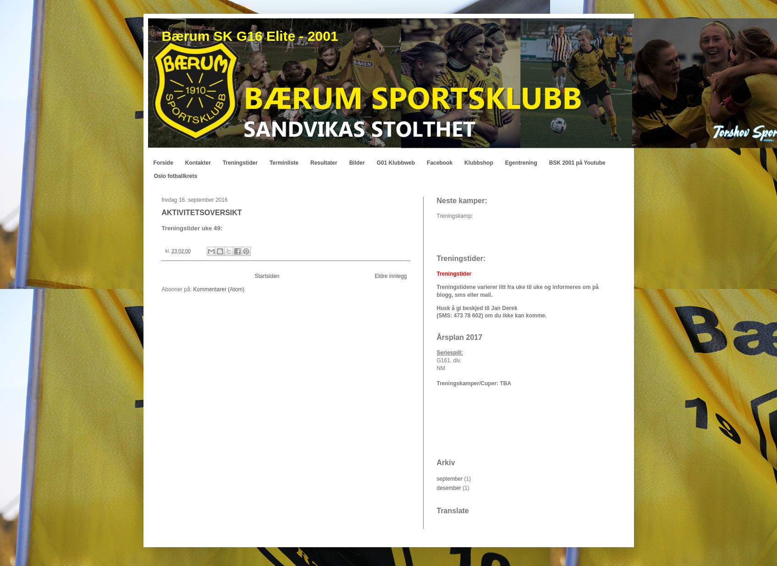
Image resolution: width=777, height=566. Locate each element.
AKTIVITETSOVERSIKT (202, 212)
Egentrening (521, 163)
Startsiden (266, 276)
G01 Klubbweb (396, 163)
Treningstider (240, 163)
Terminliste (284, 163)
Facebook (439, 163)
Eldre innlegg (391, 276)
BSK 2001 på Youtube (577, 163)
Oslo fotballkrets (176, 176)
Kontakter (198, 163)
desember (449, 488)
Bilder (357, 163)
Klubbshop (478, 163)
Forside (163, 163)
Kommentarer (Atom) (218, 289)
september (450, 479)
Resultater (323, 163)
